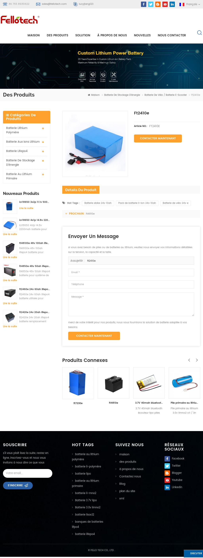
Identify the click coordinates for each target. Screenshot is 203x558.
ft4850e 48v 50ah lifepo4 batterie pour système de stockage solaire (34, 268)
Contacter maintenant (158, 139)
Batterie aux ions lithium (23, 143)
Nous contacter (172, 35)
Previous (188, 359)
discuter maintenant (187, 554)
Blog (121, 484)
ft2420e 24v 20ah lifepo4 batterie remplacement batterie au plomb (34, 314)
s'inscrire (15, 488)
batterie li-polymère (88, 468)
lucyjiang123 (86, 4)
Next (196, 359)
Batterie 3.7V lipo (86, 502)
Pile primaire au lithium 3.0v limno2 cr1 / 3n (184, 404)
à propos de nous (112, 35)
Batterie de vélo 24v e (175, 204)
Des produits (57, 35)
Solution (82, 35)
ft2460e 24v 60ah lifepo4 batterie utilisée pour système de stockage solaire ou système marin (34, 291)
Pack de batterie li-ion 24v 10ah (137, 204)
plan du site (126, 491)
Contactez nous (129, 477)
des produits (127, 463)
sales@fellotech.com (54, 4)
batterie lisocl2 (84, 516)
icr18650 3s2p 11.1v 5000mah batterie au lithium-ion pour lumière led (34, 203)
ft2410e (91, 262)
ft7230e (78, 405)
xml (121, 498)
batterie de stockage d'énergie (122, 96)
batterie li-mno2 (85, 494)
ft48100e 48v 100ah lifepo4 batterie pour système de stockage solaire (34, 245)
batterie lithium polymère (16, 131)
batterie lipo (83, 475)
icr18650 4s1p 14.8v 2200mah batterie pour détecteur (34, 221)
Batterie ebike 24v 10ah (98, 204)
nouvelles (142, 35)
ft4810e (90, 215)
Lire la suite (26, 210)
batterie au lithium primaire (19, 177)
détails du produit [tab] (80, 191)
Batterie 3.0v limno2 (88, 509)
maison (34, 35)
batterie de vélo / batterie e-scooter (166, 96)
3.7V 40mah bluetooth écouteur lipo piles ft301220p (149, 404)
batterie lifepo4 (17, 152)
